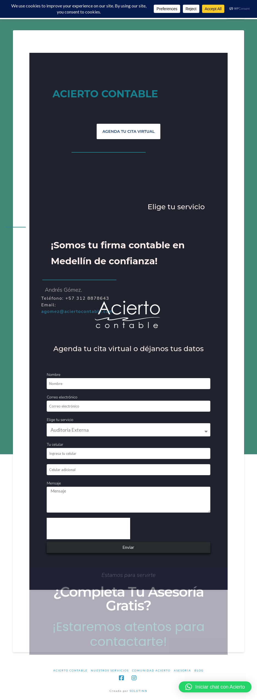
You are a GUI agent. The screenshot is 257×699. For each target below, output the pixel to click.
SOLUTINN (138, 690)
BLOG (199, 670)
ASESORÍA (182, 670)
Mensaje (54, 483)
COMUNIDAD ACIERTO (151, 670)
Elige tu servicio (60, 419)
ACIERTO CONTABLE (70, 670)
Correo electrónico (62, 397)
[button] (215, 686)
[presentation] (88, 528)
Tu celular (55, 444)
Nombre (53, 374)
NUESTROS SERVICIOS (110, 670)
